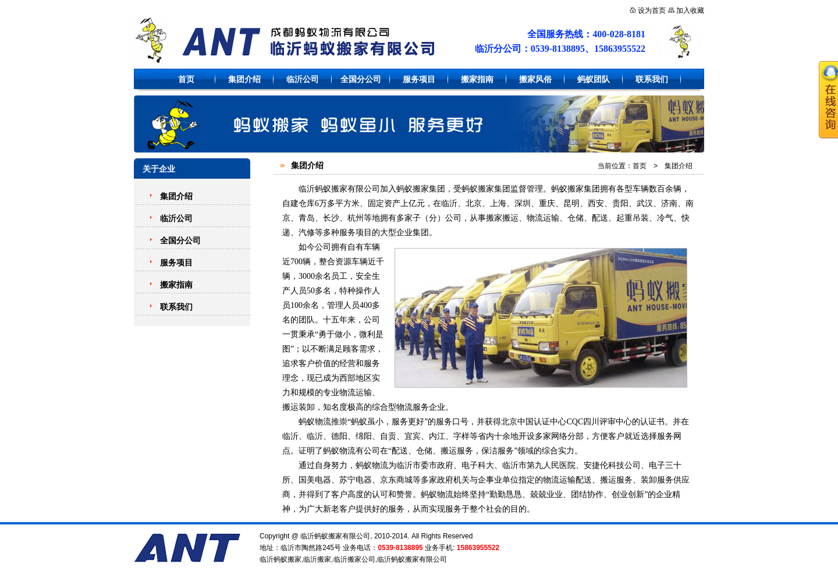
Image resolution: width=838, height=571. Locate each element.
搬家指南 (477, 79)
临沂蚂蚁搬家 (280, 559)
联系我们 (651, 79)
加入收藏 (690, 10)
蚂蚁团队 (593, 79)
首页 (186, 79)
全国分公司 (360, 79)
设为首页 (652, 10)
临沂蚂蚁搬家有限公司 (412, 559)
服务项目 (419, 79)
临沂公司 (302, 79)
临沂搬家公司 (354, 559)
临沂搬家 (317, 559)
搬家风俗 (535, 79)
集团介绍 (244, 79)
